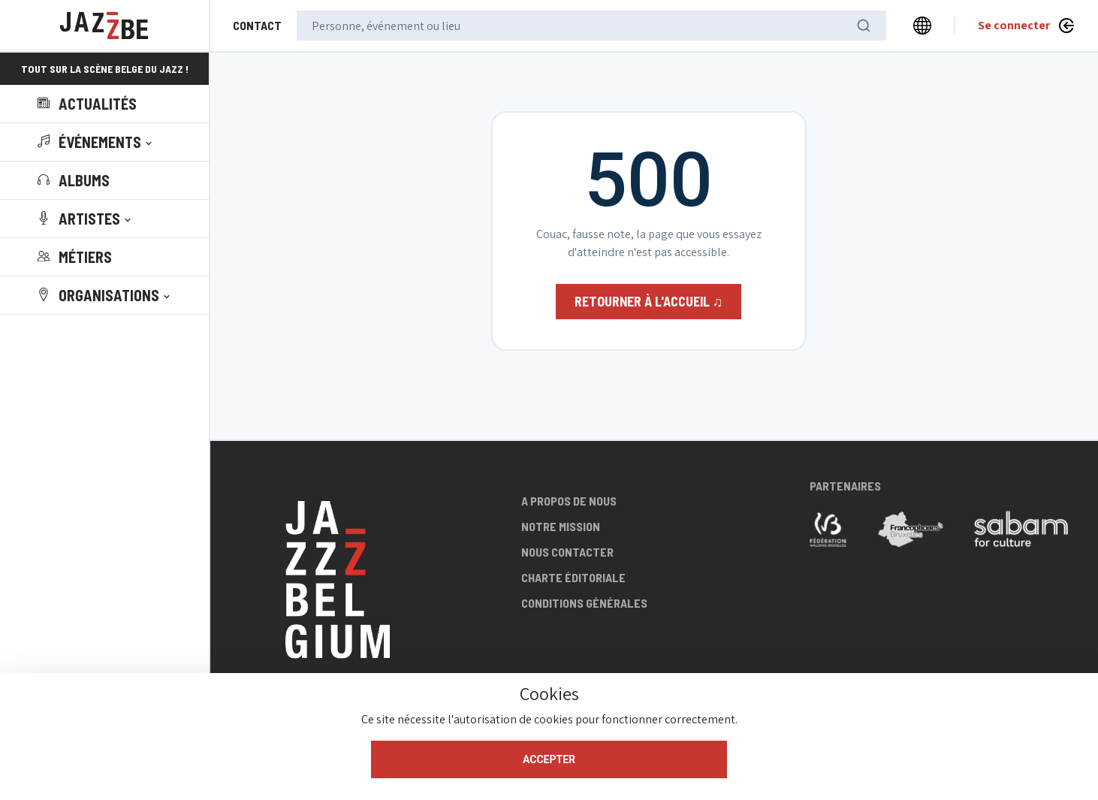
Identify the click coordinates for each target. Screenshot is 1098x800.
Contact (257, 25)
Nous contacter (567, 552)
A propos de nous (569, 501)
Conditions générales (584, 603)
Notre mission (560, 526)
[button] (96, 142)
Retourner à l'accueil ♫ (649, 301)
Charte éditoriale (573, 577)
